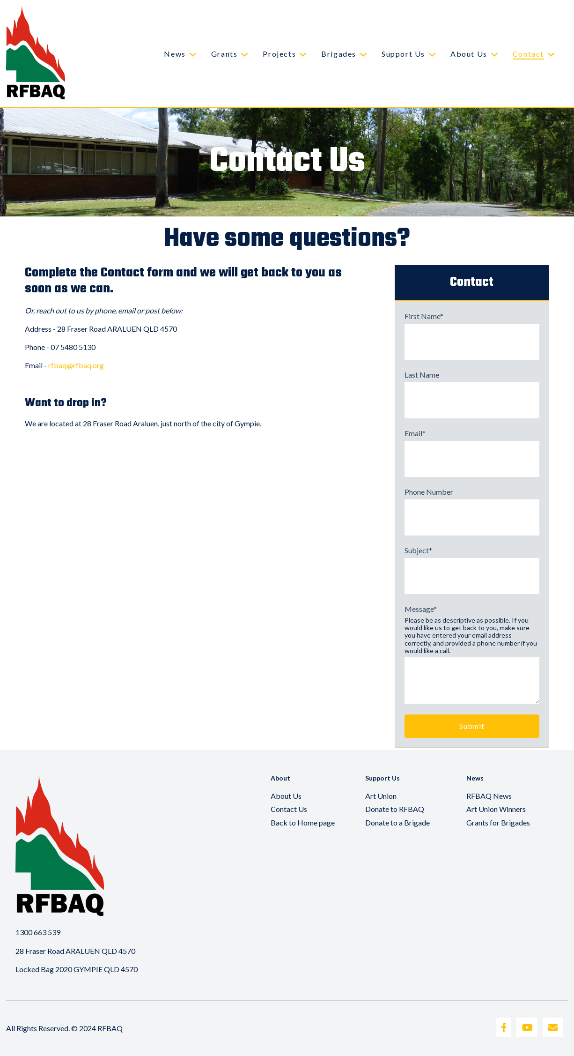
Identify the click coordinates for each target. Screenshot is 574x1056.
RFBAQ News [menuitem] (489, 795)
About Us (468, 53)
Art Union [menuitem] (381, 795)
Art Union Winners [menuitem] (496, 808)
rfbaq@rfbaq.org (76, 365)
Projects (279, 53)
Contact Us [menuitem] (289, 808)
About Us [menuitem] (286, 795)
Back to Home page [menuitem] (303, 822)
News (174, 53)
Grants (224, 53)
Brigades (338, 53)
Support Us (403, 53)
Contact (528, 53)
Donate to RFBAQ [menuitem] (394, 808)
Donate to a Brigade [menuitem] (397, 822)
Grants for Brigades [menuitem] (498, 822)
